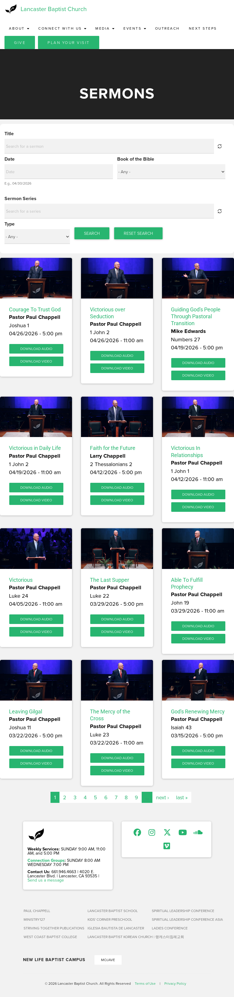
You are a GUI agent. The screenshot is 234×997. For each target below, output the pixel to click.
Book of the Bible (135, 159)
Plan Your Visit (69, 42)
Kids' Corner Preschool (110, 919)
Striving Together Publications (53, 928)
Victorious (21, 580)
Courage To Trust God (35, 309)
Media (104, 28)
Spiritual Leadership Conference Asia (181, 919)
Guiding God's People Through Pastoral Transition (196, 316)
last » (182, 797)
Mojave (108, 959)
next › (162, 797)
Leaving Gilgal (25, 711)
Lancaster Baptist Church (54, 8)
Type (9, 224)
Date (9, 159)
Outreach (167, 28)
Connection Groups (46, 860)
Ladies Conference (170, 928)
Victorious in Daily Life (35, 448)
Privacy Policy (175, 983)
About (19, 28)
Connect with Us (62, 28)
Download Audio (36, 348)
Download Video (36, 361)
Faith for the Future (112, 448)
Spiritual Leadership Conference (181, 910)
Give (19, 42)
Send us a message (45, 880)
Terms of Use (145, 983)
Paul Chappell (37, 910)
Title (9, 133)
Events (134, 28)
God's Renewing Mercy (198, 711)
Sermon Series (20, 198)
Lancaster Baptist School (113, 910)
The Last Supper (109, 580)
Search (92, 233)
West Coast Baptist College (50, 936)
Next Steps (203, 28)
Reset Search (138, 233)
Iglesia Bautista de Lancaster (116, 928)
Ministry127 (34, 919)
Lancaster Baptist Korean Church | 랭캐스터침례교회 (117, 936)
